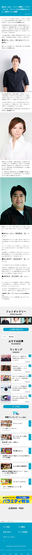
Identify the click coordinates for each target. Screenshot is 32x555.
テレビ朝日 (6, 527)
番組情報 (11, 336)
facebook (16, 512)
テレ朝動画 (21, 527)
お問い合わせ (7, 532)
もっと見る (16, 406)
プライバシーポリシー (9, 539)
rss (21, 512)
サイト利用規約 (23, 532)
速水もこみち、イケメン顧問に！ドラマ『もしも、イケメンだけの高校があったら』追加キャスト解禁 (15, 521)
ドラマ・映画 (8, 521)
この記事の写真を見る (16, 329)
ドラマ (4, 336)
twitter (11, 512)
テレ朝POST (16, 2)
